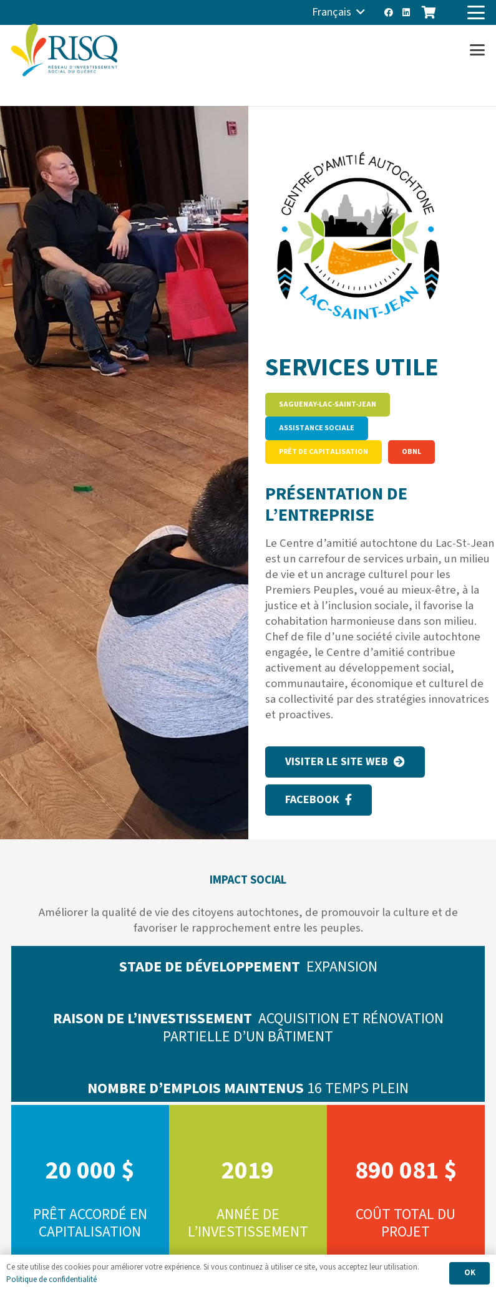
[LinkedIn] (406, 12)
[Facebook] (388, 12)
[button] (338, 12)
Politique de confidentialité (51, 1279)
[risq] (64, 50)
